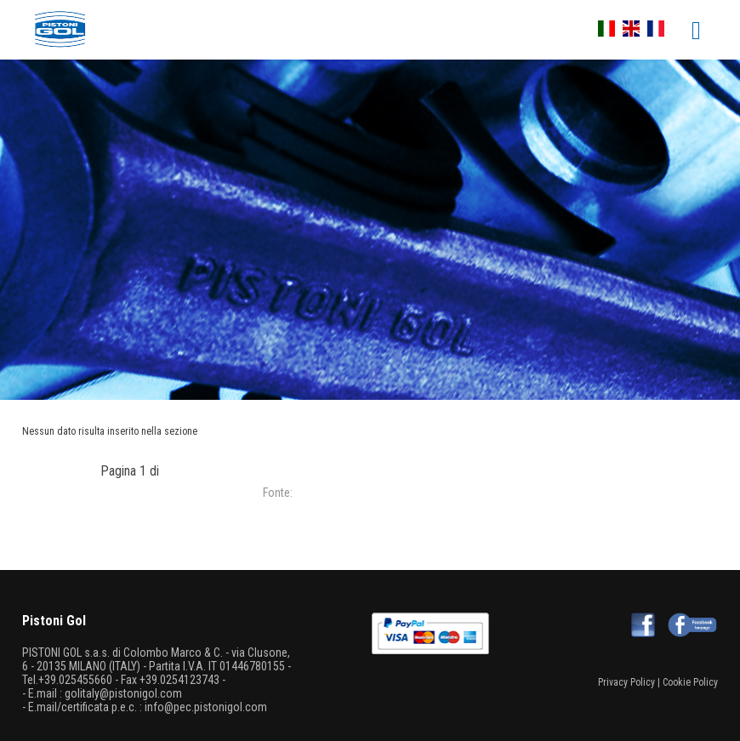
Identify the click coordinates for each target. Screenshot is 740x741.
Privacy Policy (626, 682)
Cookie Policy (690, 682)
